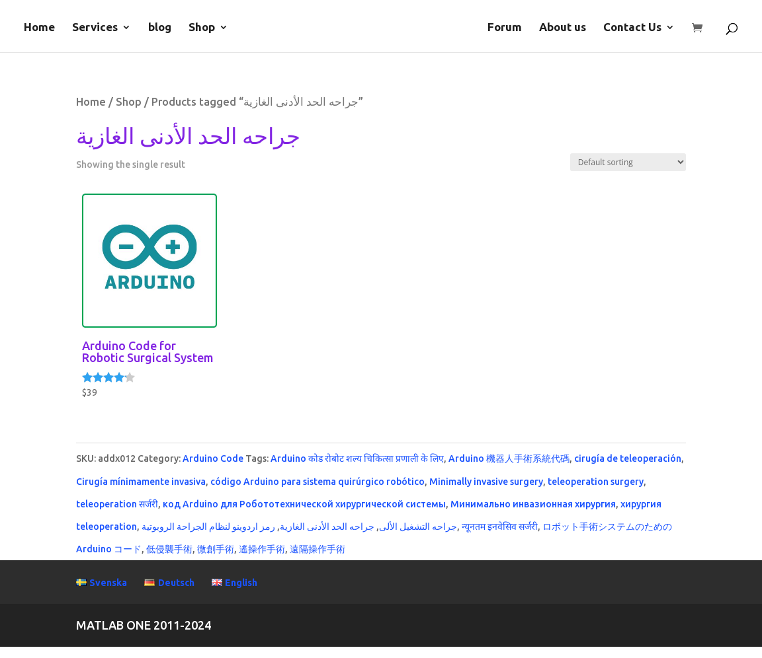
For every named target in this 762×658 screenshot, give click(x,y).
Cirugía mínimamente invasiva (141, 481)
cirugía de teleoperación (627, 458)
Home (39, 27)
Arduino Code (213, 458)
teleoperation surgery (596, 481)
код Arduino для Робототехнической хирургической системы (304, 504)
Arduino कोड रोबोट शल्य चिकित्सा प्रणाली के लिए (357, 458)
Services (95, 27)
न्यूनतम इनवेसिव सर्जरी (500, 526)
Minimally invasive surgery (486, 481)
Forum (504, 27)
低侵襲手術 (169, 549)
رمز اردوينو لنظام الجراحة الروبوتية (208, 526)
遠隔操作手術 (317, 549)
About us (562, 27)
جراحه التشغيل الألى (418, 526)
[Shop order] (628, 162)
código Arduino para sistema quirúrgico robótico (317, 481)
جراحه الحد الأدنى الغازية (327, 526)
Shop (202, 27)
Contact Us (632, 27)
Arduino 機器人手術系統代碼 (509, 458)
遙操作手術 (262, 549)
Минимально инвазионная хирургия (533, 504)
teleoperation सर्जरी (117, 504)
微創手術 (215, 549)
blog (159, 27)
